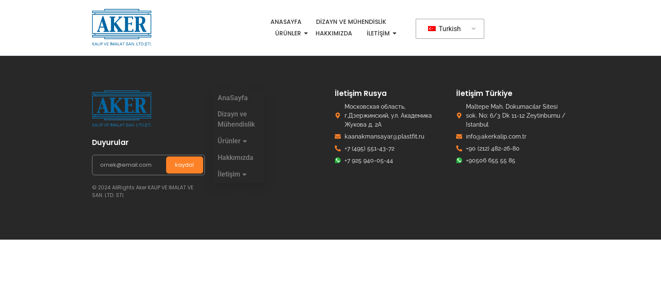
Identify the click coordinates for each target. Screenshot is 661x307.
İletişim (380, 33)
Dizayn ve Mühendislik (351, 21)
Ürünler (289, 33)
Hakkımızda (334, 33)
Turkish (444, 29)
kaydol (184, 165)
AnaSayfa (286, 21)
